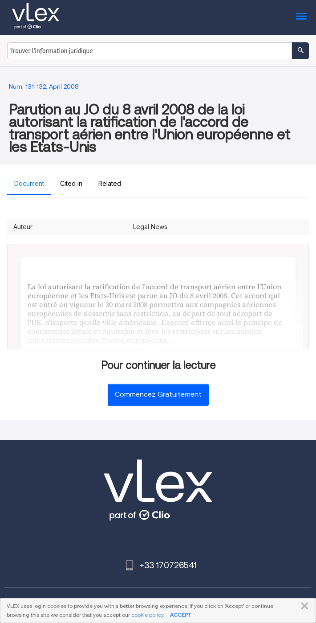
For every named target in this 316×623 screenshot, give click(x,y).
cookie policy (147, 615)
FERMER (303, 606)
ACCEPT (180, 615)
